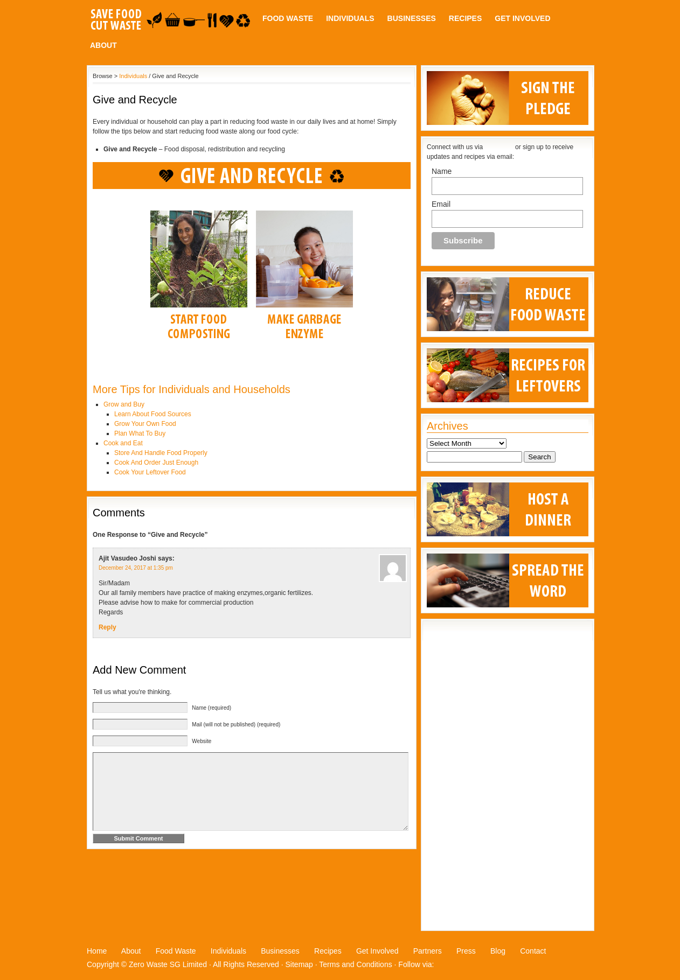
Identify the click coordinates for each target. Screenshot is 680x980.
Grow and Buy (123, 404)
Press (466, 951)
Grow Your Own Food (145, 424)
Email (441, 204)
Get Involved (522, 18)
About (103, 45)
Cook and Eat (123, 443)
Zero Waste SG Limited (168, 964)
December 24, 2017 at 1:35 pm (136, 568)
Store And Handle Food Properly (160, 453)
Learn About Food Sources (152, 414)
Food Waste (287, 18)
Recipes (465, 18)
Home (97, 951)
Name (442, 171)
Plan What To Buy (139, 433)
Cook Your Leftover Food (150, 472)
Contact (533, 951)
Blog (497, 951)
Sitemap (299, 964)
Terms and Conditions (355, 964)
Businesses (411, 18)
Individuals (350, 18)
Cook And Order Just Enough (156, 462)
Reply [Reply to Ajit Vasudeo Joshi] (107, 627)
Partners (427, 951)
